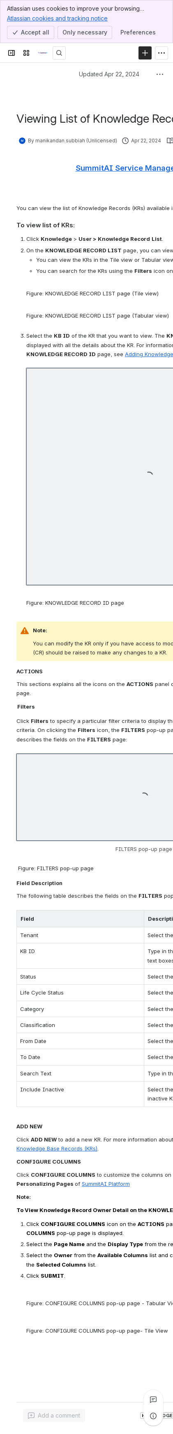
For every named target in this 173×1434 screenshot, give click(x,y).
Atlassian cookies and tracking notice (57, 18)
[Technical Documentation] (42, 52)
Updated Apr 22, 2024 (109, 74)
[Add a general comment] (54, 1415)
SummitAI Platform (106, 1183)
